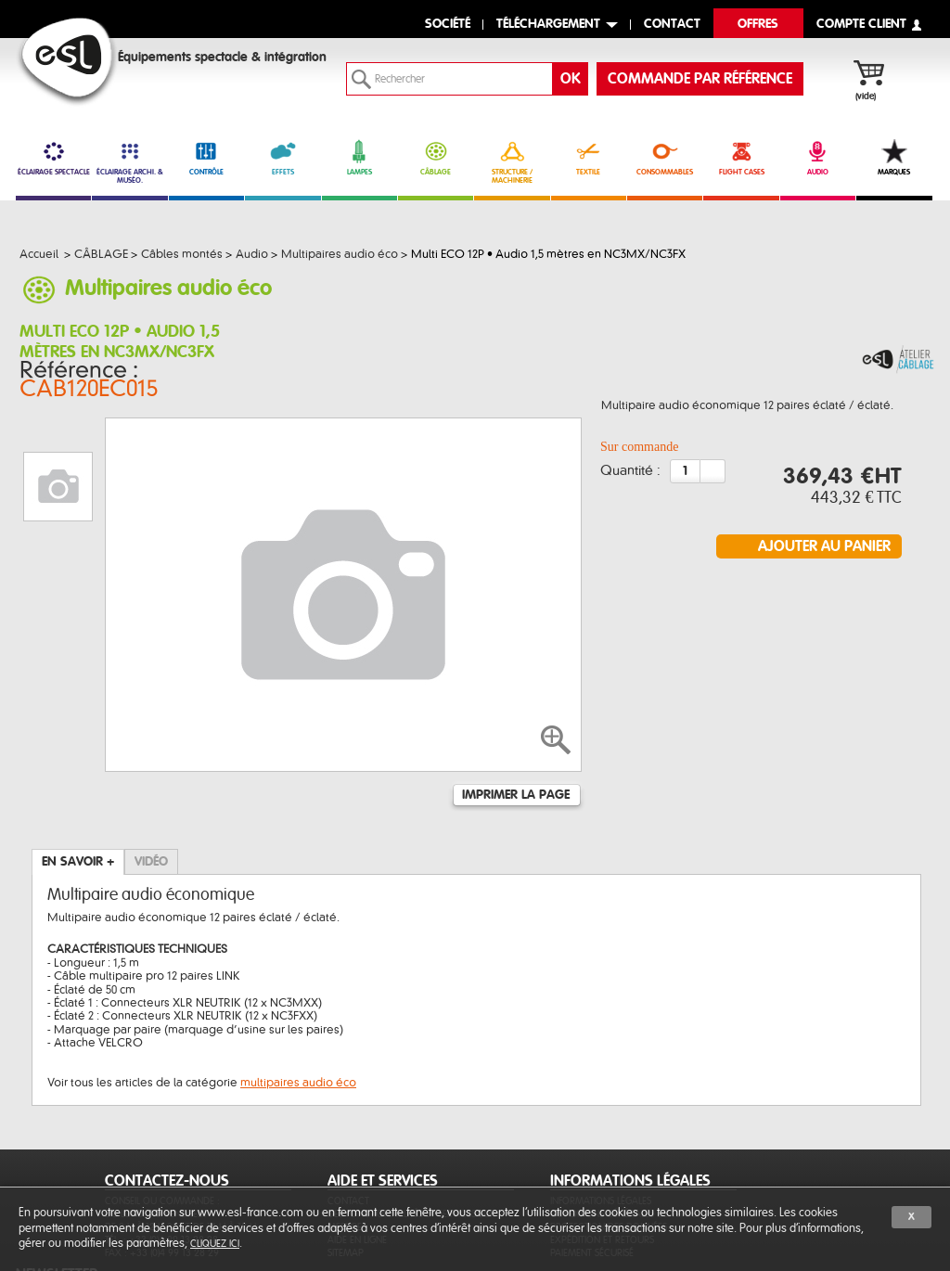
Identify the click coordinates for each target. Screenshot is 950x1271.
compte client (861, 25)
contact (672, 25)
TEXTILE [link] (588, 157)
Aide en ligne (357, 1148)
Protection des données (608, 1135)
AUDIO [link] (817, 157)
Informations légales (600, 1109)
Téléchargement (548, 25)
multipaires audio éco (298, 990)
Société (447, 25)
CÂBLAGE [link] (435, 157)
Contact (348, 1109)
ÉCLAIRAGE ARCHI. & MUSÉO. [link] (129, 162)
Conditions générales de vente (623, 1122)
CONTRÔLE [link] (206, 157)
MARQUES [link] (893, 157)
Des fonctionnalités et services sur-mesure (413, 1128)
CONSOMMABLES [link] (664, 157)
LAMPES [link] (359, 157)
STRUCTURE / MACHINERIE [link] (511, 162)
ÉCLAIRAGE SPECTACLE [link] (53, 157)
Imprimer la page (516, 703)
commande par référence (700, 78)
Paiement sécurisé (592, 1161)
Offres (758, 25)
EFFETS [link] (282, 157)
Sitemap (345, 1161)
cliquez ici (214, 1244)
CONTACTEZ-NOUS (167, 1089)
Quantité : (630, 475)
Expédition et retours (602, 1148)
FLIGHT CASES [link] (740, 157)
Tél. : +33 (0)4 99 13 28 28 (161, 1148)
